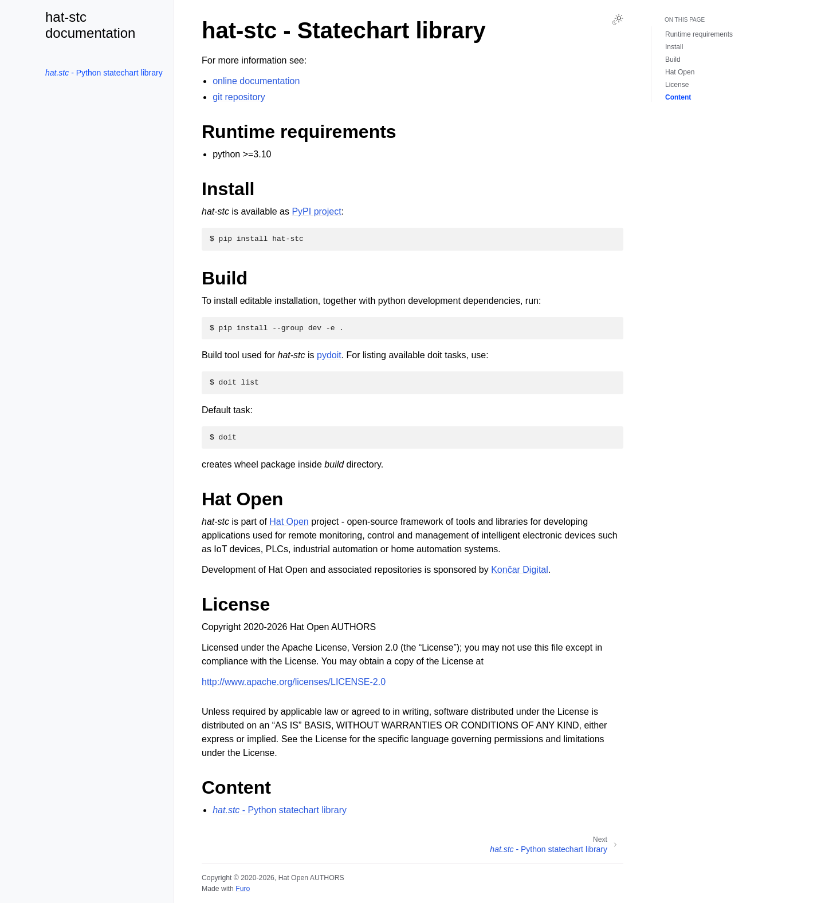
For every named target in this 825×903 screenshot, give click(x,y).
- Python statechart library (104, 72)
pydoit (329, 355)
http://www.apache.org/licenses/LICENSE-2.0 (294, 682)
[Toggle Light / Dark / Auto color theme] (617, 19)
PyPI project (316, 211)
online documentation (256, 81)
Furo (242, 889)
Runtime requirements (699, 34)
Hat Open (288, 521)
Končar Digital (519, 570)
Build (673, 60)
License (677, 85)
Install (674, 47)
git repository (239, 97)
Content (678, 97)
